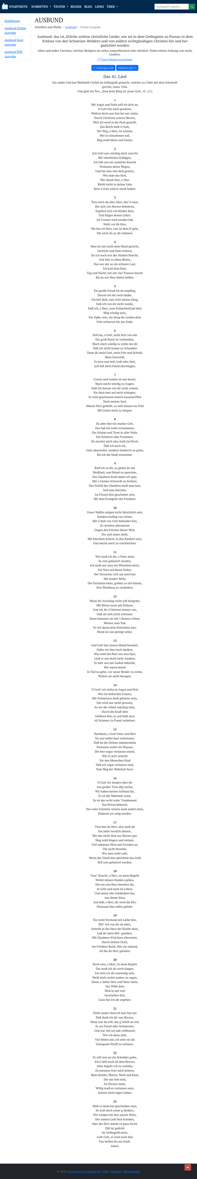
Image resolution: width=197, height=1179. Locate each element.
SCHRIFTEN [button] (40, 6)
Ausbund (71, 27)
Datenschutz (132, 1171)
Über (106, 1171)
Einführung (12, 21)
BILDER (76, 6)
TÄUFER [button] (60, 6)
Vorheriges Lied (103, 68)
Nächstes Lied (127, 68)
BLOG (88, 6)
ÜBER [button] (111, 6)
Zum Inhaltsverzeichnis (115, 59)
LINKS (99, 6)
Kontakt (116, 1171)
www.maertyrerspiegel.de (84, 1171)
